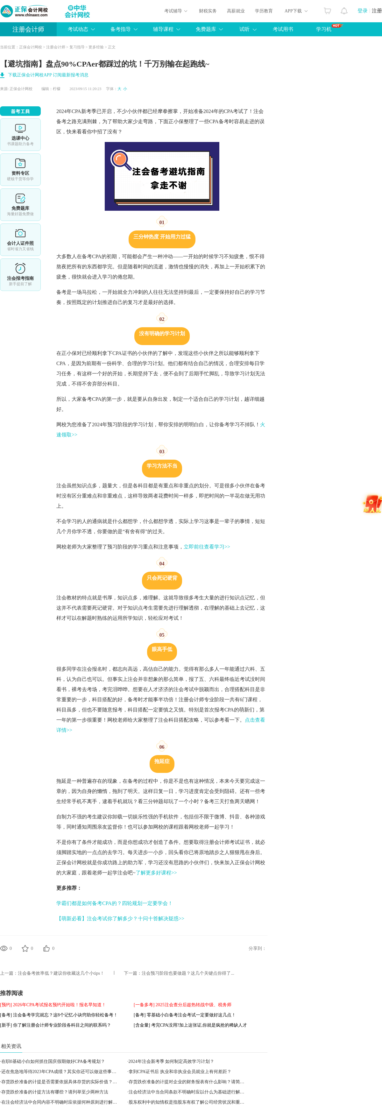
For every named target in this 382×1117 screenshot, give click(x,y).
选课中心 (20, 135)
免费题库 (206, 29)
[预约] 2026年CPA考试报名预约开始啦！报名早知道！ (53, 1004)
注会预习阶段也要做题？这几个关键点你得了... (188, 973)
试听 (244, 29)
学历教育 (264, 11)
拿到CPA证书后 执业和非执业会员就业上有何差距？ (180, 1071)
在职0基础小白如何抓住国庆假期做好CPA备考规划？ (53, 1061)
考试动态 (78, 29)
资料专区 (20, 170)
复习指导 (77, 47)
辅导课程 (163, 29)
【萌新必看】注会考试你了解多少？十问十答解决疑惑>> (120, 918)
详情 (20, 275)
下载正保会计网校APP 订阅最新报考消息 (48, 75)
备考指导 (120, 29)
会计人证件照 (20, 240)
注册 (377, 10)
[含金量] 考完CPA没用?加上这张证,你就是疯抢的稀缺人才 (190, 1025)
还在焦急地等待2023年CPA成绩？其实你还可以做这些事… (59, 1071)
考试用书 (283, 29)
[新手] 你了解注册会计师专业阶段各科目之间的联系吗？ (55, 1025)
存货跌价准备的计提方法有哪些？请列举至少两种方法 (54, 1092)
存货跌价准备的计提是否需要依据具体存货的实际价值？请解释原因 (68, 1081)
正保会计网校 (30, 47)
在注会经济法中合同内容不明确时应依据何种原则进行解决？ (61, 1102)
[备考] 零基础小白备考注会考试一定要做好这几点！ (185, 1015)
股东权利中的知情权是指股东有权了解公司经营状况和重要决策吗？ (195, 1102)
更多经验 (96, 47)
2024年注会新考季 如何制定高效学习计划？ (172, 1061)
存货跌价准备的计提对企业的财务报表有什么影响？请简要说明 (191, 1081)
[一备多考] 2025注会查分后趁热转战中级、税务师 (182, 1004)
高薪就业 (236, 11)
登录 (362, 10)
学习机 (329, 28)
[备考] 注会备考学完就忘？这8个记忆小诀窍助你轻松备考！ (59, 1015)
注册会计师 (28, 29)
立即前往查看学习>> (207, 546)
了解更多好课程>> (156, 872)
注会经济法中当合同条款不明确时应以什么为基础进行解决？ (189, 1092)
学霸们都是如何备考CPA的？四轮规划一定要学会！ (114, 903)
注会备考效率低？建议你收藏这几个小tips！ (61, 973)
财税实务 (208, 11)
